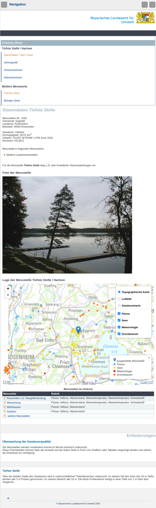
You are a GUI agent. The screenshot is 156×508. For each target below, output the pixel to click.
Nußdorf (9, 411)
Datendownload (13, 77)
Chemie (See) (12, 93)
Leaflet (143, 383)
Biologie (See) (12, 100)
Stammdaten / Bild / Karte (18, 55)
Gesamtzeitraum (13, 70)
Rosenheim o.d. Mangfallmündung (24, 398)
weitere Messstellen (19, 416)
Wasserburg (11, 402)
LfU (151, 383)
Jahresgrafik (11, 62)
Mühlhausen (12, 407)
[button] (78, 330)
